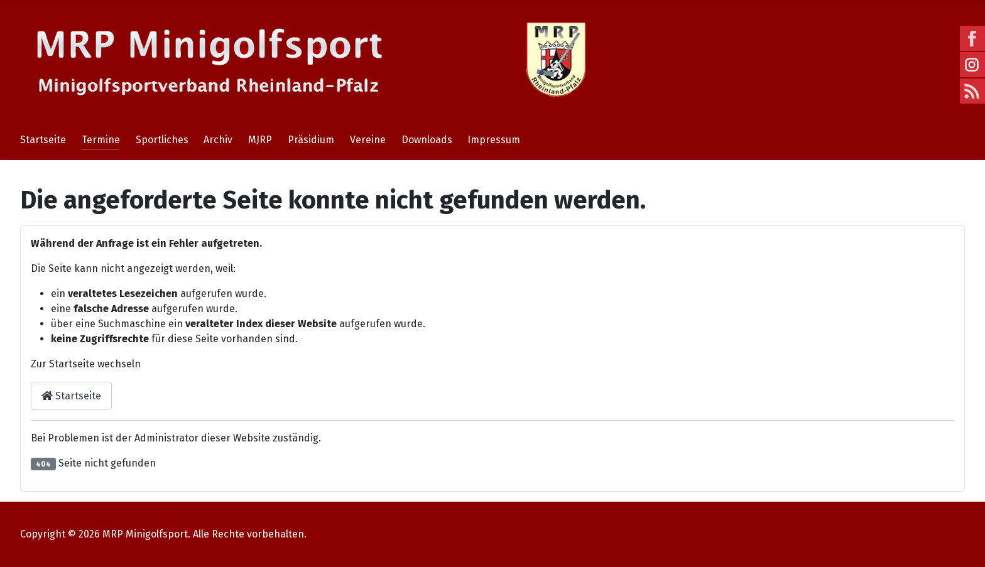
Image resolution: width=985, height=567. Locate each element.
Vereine (368, 140)
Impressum (493, 140)
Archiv (218, 140)
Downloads (426, 140)
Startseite (43, 140)
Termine (101, 140)
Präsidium (311, 140)
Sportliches (162, 140)
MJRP (260, 140)
